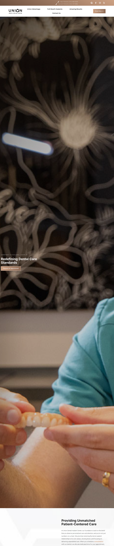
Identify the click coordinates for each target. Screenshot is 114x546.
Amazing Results (76, 9)
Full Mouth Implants (54, 9)
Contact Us (56, 13)
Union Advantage (33, 9)
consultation (98, 541)
